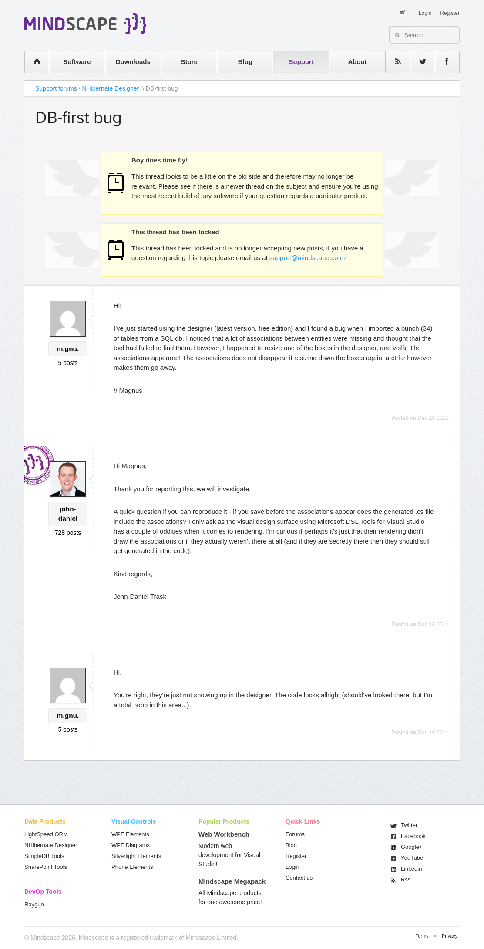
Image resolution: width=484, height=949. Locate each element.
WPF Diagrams (130, 845)
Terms (422, 936)
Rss (405, 879)
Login (425, 13)
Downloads (133, 61)
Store (189, 61)
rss (393, 61)
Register (450, 13)
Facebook (413, 836)
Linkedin (411, 868)
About (357, 61)
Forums (295, 834)
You (412, 857)
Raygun (34, 904)
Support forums (56, 88)
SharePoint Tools (45, 867)
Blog (245, 61)
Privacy (449, 936)
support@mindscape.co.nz (308, 257)
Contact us (299, 878)
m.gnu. (68, 348)
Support (301, 61)
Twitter (409, 825)
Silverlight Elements (136, 856)
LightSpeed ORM (46, 834)
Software (77, 61)
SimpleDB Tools (44, 856)
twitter (418, 61)
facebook (442, 61)
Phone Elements (132, 867)
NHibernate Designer (111, 88)
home (32, 61)
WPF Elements (130, 834)
